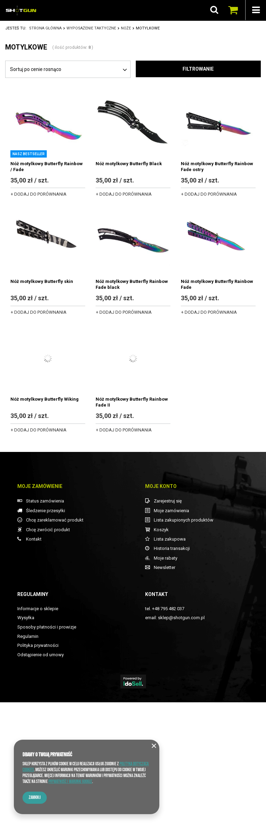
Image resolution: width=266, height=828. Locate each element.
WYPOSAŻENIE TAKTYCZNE (91, 28)
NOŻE (126, 28)
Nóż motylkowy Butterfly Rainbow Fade (217, 284)
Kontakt (34, 664)
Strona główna (45, 28)
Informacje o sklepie (37, 734)
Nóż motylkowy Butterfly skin (41, 281)
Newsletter (164, 693)
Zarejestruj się (168, 626)
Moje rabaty (165, 683)
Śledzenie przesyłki (45, 636)
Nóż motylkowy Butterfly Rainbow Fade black (132, 284)
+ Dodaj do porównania (38, 194)
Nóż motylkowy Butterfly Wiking (44, 399)
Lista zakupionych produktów (183, 645)
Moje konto (161, 612)
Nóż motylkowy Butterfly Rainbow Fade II (132, 402)
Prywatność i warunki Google (70, 781)
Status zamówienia (45, 626)
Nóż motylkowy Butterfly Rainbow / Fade (46, 166)
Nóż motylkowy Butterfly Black (129, 163)
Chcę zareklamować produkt (54, 645)
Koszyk (161, 655)
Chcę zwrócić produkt (48, 655)
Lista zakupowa (170, 664)
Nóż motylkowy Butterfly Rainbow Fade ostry (217, 166)
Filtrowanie (198, 69)
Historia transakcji (172, 674)
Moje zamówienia (171, 636)
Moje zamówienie (39, 612)
